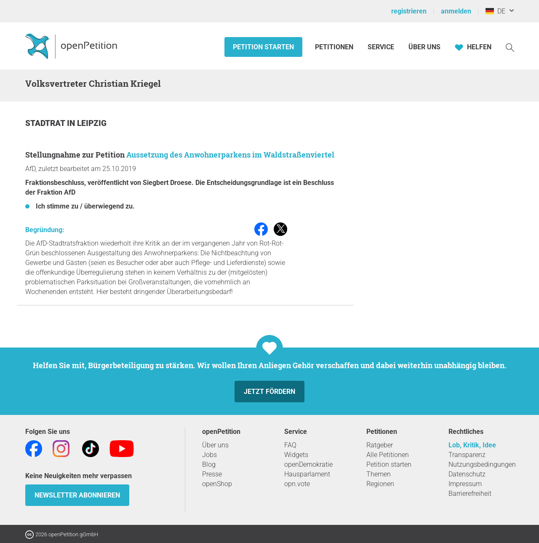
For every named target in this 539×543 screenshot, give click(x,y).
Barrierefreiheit (469, 494)
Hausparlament (307, 474)
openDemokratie (308, 464)
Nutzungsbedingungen (482, 464)
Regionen (380, 484)
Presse (212, 474)
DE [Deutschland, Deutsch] (495, 11)
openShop (217, 484)
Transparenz (467, 455)
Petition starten (263, 47)
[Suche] (510, 47)
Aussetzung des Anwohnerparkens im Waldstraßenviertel (230, 155)
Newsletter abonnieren (77, 495)
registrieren (409, 11)
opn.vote (297, 484)
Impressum (465, 484)
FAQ (290, 445)
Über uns (215, 445)
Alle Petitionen (387, 455)
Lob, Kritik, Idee (472, 445)
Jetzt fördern (269, 392)
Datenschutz (467, 474)
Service (381, 47)
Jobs (209, 455)
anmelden (456, 11)
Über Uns (424, 47)
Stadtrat (46, 123)
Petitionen (335, 47)
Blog (209, 464)
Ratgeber (379, 445)
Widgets (296, 455)
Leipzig (92, 123)
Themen (378, 474)
